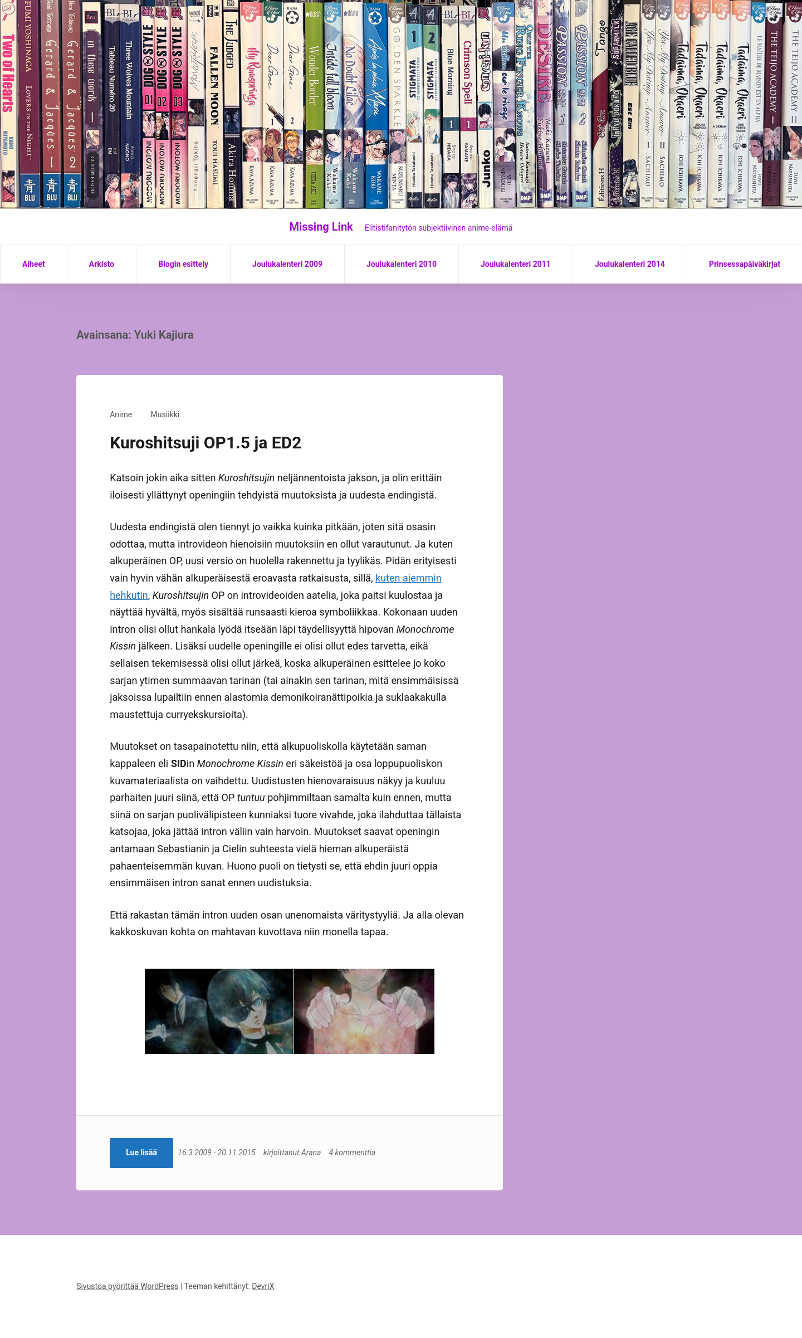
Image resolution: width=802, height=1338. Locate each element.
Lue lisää (141, 1152)
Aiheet (33, 264)
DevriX (263, 1286)
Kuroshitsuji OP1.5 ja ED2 (205, 442)
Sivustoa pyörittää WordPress (127, 1286)
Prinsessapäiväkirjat (744, 264)
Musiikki (165, 414)
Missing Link (321, 226)
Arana (314, 1152)
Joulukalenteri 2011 (516, 264)
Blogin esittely (183, 264)
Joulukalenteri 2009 (287, 264)
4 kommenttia (355, 1152)
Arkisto (101, 264)
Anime (121, 414)
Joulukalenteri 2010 (401, 264)
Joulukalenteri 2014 (630, 264)
